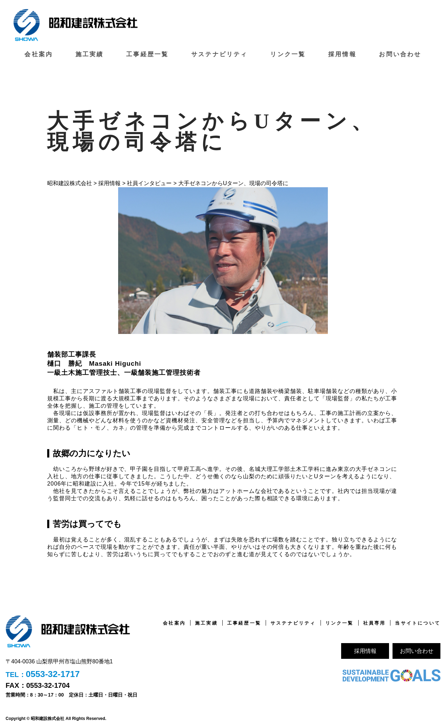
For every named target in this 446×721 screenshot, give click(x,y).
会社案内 (39, 53)
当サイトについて (416, 622)
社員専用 (371, 622)
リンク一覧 (287, 53)
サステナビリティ (220, 53)
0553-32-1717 (54, 673)
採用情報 (342, 53)
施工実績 (90, 53)
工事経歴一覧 (148, 53)
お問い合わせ (400, 53)
